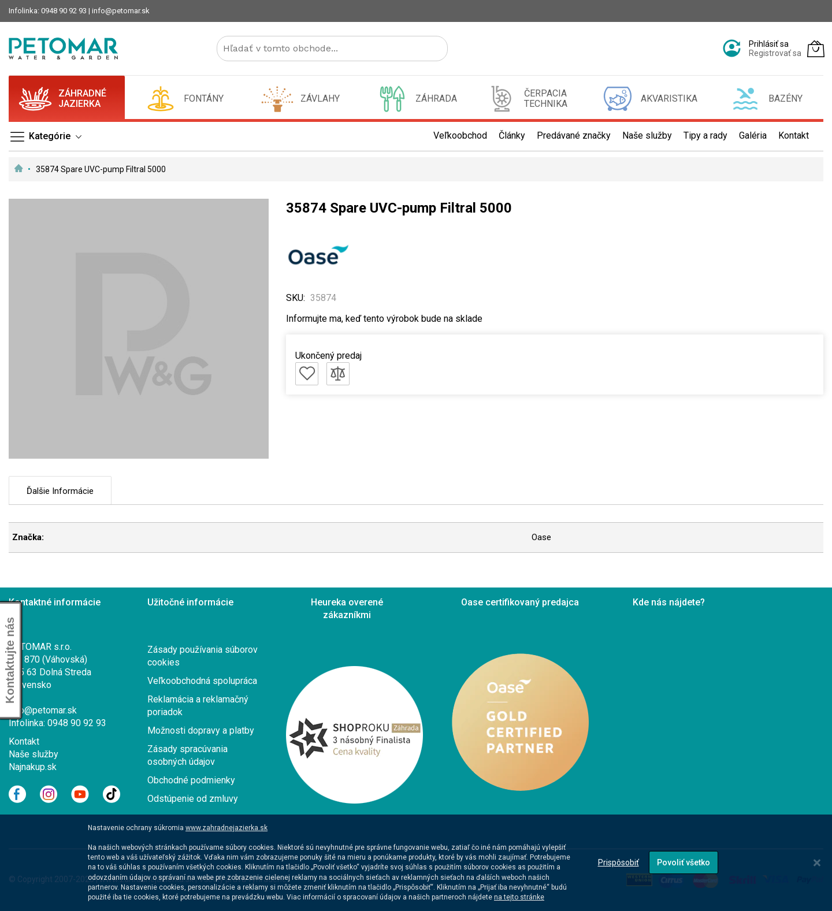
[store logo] (63, 49)
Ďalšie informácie (60, 491)
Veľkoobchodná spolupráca (202, 680)
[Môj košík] (815, 48)
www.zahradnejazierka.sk (226, 828)
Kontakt (24, 741)
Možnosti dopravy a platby (200, 730)
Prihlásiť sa (769, 44)
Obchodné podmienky (191, 780)
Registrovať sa (775, 53)
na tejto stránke (519, 897)
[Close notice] (817, 863)
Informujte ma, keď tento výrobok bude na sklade (384, 318)
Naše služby (33, 754)
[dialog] (416, 863)
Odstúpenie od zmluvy (192, 798)
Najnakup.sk (33, 766)
